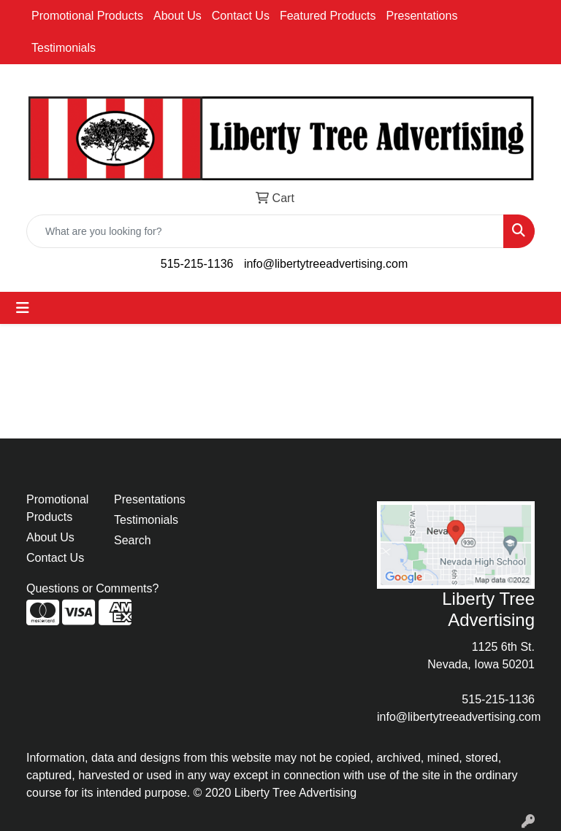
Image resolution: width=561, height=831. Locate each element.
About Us (177, 15)
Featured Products (328, 15)
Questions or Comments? (92, 588)
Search (132, 540)
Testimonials (63, 48)
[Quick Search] (265, 231)
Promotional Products (87, 15)
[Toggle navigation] (22, 308)
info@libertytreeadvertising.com (326, 264)
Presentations (422, 15)
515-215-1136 (197, 264)
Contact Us (241, 15)
